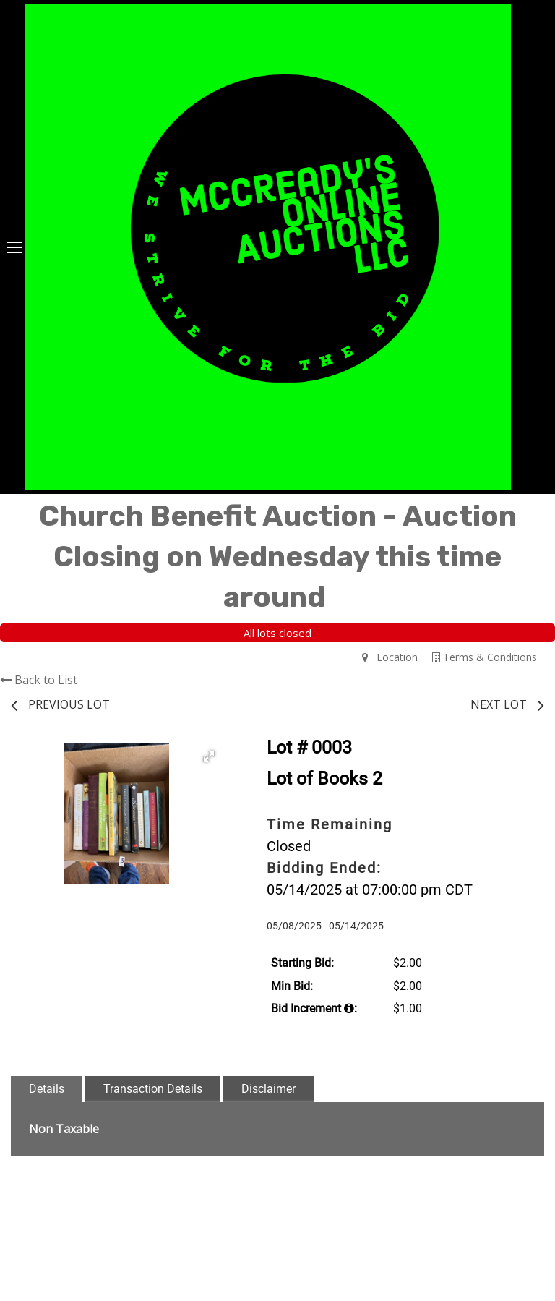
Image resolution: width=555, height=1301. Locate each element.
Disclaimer (268, 1089)
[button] (208, 756)
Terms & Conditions (484, 657)
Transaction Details (152, 1089)
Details (46, 1089)
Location (390, 657)
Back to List (38, 680)
